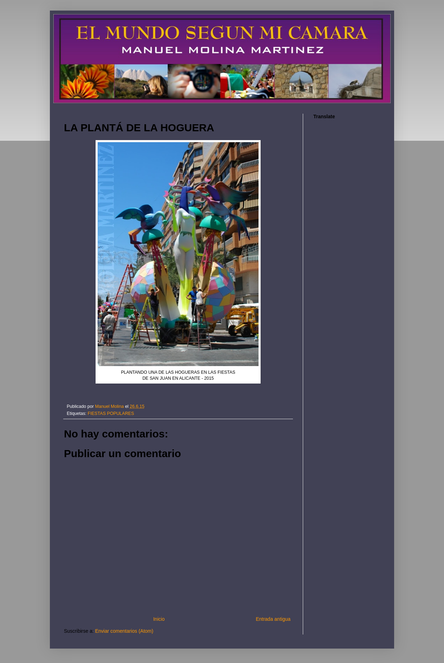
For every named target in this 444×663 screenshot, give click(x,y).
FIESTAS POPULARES (111, 413)
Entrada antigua (273, 619)
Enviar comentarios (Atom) (124, 631)
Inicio (159, 619)
